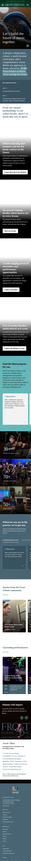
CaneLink (5, 814)
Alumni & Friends (7, 834)
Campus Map (6, 848)
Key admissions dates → (10, 83)
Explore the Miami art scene (14, 348)
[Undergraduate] (11, 540)
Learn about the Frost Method (15, 172)
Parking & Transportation (8, 853)
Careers (4, 841)
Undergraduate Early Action (11, 91)
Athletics (5, 838)
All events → (7, 652)
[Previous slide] (22, 718)
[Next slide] (26, 718)
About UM (5, 829)
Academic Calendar (7, 817)
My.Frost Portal (6, 812)
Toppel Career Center (8, 821)
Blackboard (5, 819)
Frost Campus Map (7, 851)
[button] (3, 5)
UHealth (5, 836)
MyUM (4, 831)
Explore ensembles (11, 290)
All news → (6, 595)
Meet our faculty (10, 231)
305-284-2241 (6, 805)
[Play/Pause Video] (27, 45)
